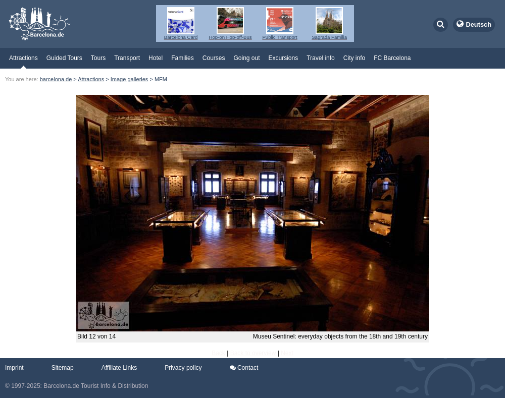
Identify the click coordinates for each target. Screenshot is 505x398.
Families (182, 58)
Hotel (155, 58)
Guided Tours (64, 58)
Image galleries (129, 79)
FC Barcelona (392, 58)
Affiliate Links (119, 367)
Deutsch (479, 24)
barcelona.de (56, 79)
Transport (127, 58)
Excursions (283, 58)
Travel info (321, 58)
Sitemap (63, 367)
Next (287, 353)
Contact (244, 367)
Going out (246, 58)
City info (354, 58)
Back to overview (253, 353)
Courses (214, 58)
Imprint (14, 367)
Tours (98, 58)
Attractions (23, 58)
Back (218, 353)
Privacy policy (183, 367)
